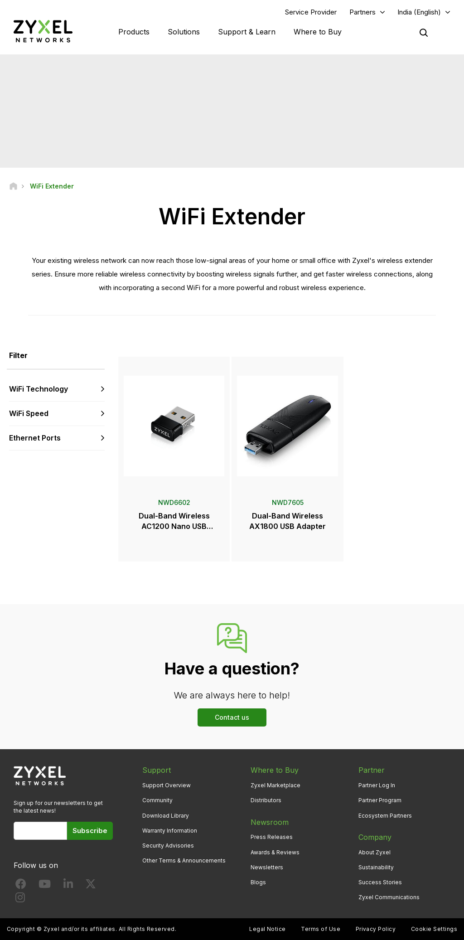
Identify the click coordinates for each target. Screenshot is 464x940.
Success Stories (380, 882)
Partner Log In (376, 785)
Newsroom (270, 822)
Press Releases (272, 836)
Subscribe (89, 830)
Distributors (266, 800)
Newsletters (267, 867)
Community (157, 800)
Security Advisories (168, 845)
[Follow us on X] (90, 885)
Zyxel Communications (389, 897)
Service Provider (311, 12)
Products (134, 31)
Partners (362, 12)
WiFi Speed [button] (28, 413)
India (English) (419, 12)
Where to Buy (318, 31)
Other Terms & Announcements (184, 860)
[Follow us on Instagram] (20, 899)
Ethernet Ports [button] (35, 437)
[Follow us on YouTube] (45, 885)
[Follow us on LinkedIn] (68, 885)
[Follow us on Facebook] (20, 885)
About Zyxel (374, 852)
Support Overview (166, 785)
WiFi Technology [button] (38, 388)
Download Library (165, 815)
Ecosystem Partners (385, 815)
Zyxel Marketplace (275, 785)
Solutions (184, 31)
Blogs (258, 882)
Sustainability (376, 867)
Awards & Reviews (275, 852)
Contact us (232, 717)
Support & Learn (247, 31)
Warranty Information (169, 830)
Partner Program (379, 800)
